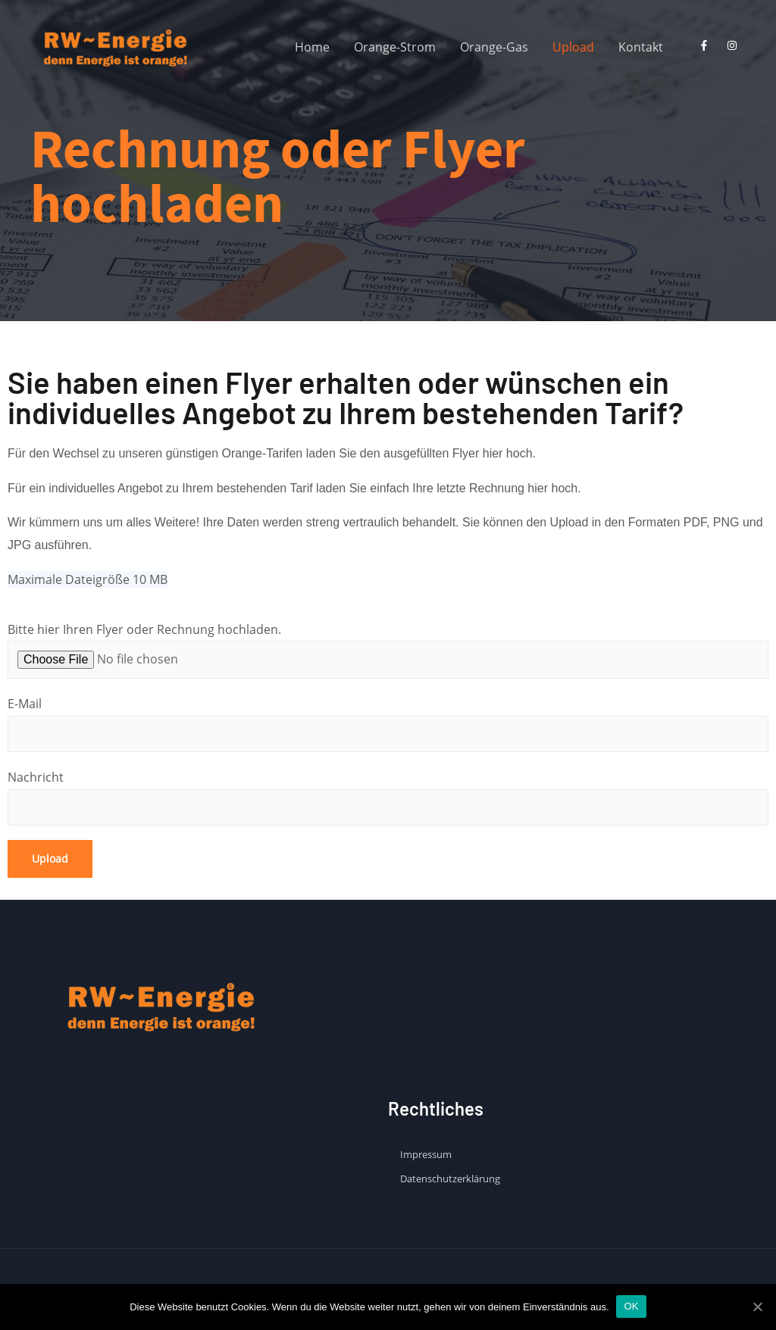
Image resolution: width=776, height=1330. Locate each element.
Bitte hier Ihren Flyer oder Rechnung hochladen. (388, 650)
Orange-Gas (494, 47)
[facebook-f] (707, 45)
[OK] (757, 1306)
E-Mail (388, 723)
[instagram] (735, 45)
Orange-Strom (395, 47)
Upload (573, 47)
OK (631, 1306)
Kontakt (640, 47)
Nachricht (388, 797)
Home (312, 47)
